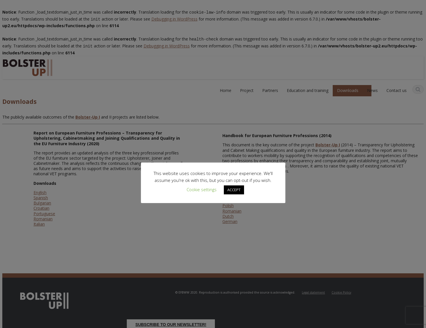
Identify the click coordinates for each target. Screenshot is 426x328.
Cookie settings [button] (202, 189)
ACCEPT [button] (234, 189)
